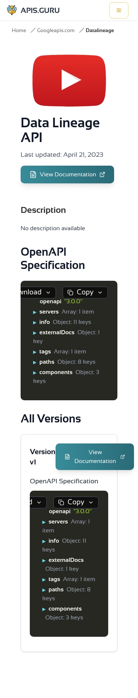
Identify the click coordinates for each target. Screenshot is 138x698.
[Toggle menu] (118, 10)
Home (19, 30)
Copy (85, 292)
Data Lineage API (60, 130)
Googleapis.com (56, 30)
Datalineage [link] (100, 30)
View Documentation (67, 174)
